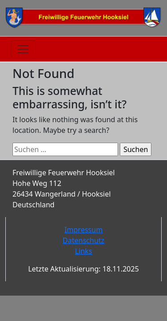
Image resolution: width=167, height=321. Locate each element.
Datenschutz (84, 240)
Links (83, 251)
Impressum (84, 230)
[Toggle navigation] (23, 49)
